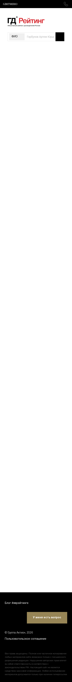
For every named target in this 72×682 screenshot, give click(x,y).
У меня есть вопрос (47, 617)
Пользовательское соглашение (25, 639)
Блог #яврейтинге (16, 603)
